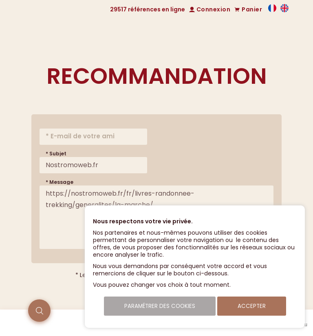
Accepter (252, 306)
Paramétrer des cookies (159, 306)
